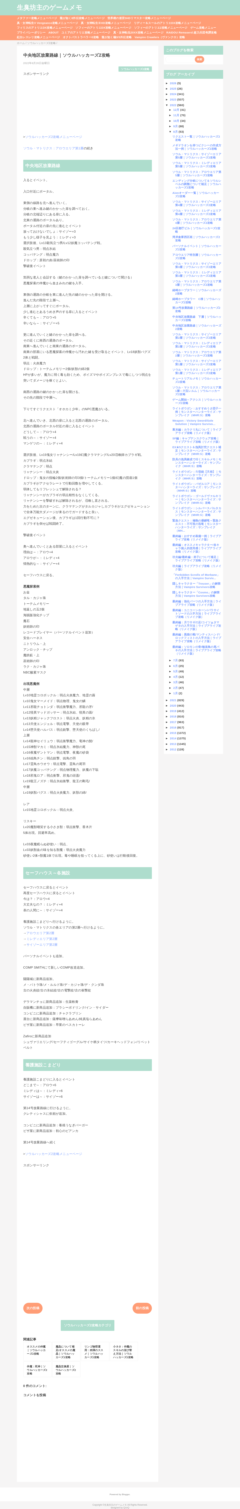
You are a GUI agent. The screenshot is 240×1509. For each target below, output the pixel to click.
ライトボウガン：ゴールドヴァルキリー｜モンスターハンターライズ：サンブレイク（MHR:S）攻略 (196, 499)
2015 (173, 732)
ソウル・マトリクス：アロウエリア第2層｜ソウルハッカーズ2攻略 (196, 353)
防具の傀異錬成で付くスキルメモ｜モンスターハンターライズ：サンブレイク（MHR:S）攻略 (196, 463)
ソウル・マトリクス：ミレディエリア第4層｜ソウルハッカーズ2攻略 (196, 212)
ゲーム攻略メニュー (203, 27)
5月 (176, 671)
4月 (176, 676)
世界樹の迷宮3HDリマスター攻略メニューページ (139, 18)
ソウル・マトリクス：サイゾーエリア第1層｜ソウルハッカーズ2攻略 (196, 362)
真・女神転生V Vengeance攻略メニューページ (47, 23)
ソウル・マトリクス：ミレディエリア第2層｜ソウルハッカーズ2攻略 (196, 345)
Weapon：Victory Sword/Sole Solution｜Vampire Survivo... (193, 422)
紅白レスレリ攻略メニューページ (38, 37)
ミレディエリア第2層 (42, 939)
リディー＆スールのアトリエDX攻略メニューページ (167, 23)
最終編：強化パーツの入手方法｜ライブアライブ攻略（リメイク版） (196, 603)
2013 (173, 744)
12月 (176, 109)
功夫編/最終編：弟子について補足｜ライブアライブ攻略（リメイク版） (196, 558)
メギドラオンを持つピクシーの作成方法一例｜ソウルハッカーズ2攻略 (196, 147)
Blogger (126, 1494)
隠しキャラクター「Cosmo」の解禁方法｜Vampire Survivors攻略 (196, 594)
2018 (173, 716)
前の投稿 (142, 1308)
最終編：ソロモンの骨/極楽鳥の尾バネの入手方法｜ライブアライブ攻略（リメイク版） (196, 650)
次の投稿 (32, 1308)
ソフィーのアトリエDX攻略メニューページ (103, 27)
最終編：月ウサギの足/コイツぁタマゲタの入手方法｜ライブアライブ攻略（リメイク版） (196, 626)
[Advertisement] (87, 102)
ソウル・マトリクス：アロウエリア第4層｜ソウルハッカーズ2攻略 (196, 221)
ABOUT (53, 32)
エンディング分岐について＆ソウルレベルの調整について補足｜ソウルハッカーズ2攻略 (196, 184)
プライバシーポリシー (31, 32)
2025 (173, 88)
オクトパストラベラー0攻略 (81, 37)
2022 (173, 105)
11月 (176, 115)
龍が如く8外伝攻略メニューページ (82, 18)
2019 (173, 711)
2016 (173, 727)
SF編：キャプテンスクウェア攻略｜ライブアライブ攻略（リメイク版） (196, 440)
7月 (176, 660)
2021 (173, 700)
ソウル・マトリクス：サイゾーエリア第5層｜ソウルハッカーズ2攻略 (196, 156)
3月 (176, 682)
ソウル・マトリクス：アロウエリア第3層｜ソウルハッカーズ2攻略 (196, 283)
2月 (176, 687)
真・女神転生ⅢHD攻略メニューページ (106, 23)
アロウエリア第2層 (40, 933)
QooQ (126, 1507)
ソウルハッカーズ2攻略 (135, 69)
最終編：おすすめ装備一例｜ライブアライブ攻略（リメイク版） (196, 537)
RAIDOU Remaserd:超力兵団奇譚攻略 (191, 32)
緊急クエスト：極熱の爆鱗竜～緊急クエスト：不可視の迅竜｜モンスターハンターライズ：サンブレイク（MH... (196, 525)
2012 (173, 749)
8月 (176, 131)
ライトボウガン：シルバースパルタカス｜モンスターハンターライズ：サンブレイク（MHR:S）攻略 (196, 511)
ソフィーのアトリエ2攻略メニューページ (161, 27)
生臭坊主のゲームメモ (49, 7)
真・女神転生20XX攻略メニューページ (138, 32)
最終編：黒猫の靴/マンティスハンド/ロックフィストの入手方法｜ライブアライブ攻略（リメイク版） (196, 638)
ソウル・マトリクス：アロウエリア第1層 (53, 148)
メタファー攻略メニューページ (37, 18)
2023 (173, 99)
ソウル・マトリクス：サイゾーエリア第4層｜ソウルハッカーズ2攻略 (196, 203)
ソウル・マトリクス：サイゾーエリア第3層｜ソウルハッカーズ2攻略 (196, 265)
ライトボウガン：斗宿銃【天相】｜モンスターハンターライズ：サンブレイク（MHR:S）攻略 (196, 475)
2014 (173, 738)
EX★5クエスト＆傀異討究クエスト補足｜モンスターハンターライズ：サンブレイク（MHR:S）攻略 (196, 450)
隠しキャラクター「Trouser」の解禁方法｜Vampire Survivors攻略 (196, 585)
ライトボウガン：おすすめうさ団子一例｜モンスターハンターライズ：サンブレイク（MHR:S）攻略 (196, 412)
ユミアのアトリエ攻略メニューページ (86, 32)
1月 (176, 693)
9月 (176, 126)
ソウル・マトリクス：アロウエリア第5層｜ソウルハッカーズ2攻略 (196, 173)
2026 (173, 83)
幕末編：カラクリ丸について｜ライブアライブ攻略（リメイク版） (196, 431)
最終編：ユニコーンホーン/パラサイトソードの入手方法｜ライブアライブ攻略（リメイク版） (196, 613)
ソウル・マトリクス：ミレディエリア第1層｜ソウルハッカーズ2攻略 (196, 371)
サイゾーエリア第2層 (42, 944)
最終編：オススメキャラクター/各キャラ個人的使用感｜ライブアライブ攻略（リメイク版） (196, 548)
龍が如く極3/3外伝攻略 (117, 37)
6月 (176, 665)
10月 (176, 120)
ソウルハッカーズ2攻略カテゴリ (87, 1325)
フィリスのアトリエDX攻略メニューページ (45, 27)
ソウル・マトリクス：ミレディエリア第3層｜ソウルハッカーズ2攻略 (196, 274)
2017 (173, 722)
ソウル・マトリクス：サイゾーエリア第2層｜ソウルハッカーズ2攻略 (196, 336)
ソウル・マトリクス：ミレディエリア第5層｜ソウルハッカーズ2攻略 (196, 164)
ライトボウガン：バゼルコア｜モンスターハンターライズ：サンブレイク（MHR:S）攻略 (196, 487)
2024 (173, 94)
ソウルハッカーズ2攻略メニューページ (53, 137)
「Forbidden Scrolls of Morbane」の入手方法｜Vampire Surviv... (196, 576)
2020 (173, 705)
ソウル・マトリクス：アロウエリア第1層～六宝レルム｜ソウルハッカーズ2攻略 (196, 391)
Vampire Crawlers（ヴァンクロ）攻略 (159, 37)
